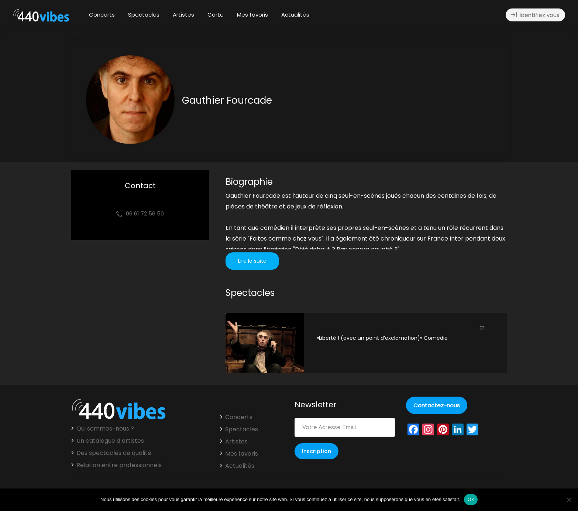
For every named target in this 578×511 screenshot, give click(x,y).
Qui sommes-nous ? (105, 429)
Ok (471, 499)
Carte (215, 14)
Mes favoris (252, 14)
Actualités (295, 14)
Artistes (183, 14)
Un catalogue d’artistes (110, 441)
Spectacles (143, 14)
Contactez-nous (436, 405)
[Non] (568, 499)
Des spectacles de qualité (113, 453)
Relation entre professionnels (119, 465)
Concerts (102, 14)
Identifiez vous (535, 15)
